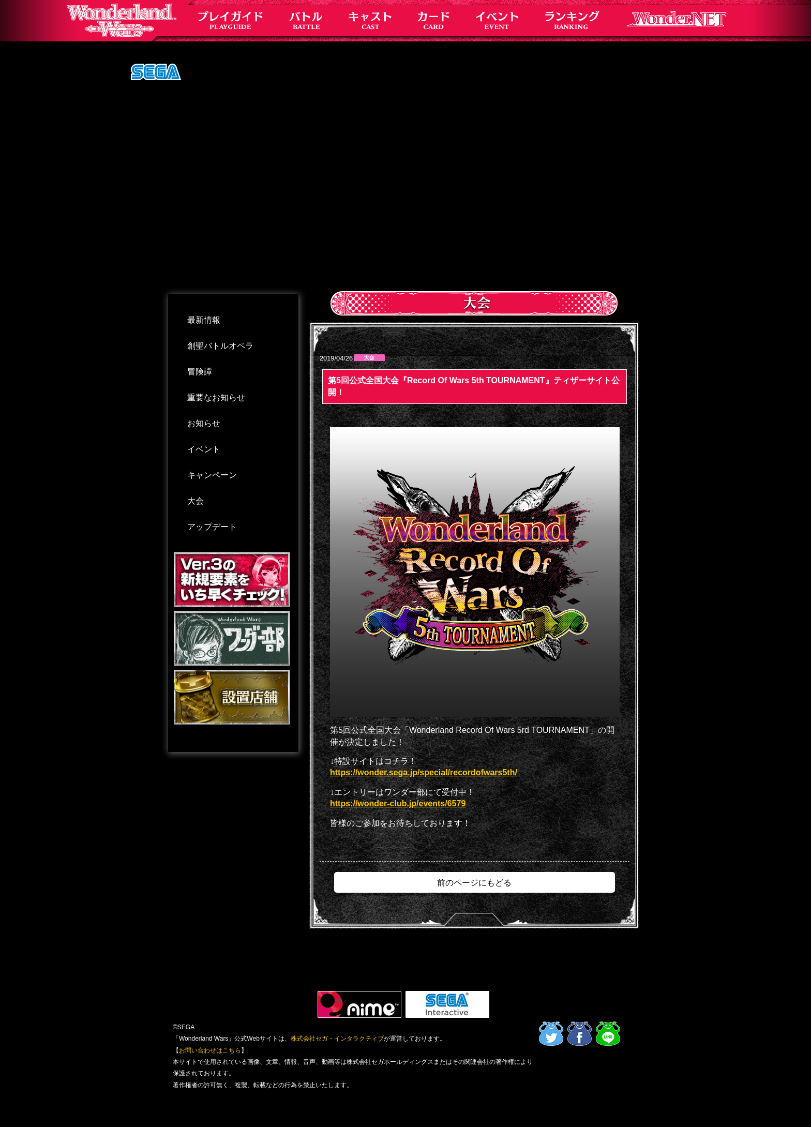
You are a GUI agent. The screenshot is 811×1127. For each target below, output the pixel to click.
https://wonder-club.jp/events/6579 (397, 803)
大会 (195, 501)
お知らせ (203, 423)
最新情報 (203, 319)
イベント (203, 449)
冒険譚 (199, 371)
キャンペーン (212, 475)
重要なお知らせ (216, 397)
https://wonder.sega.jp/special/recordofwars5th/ (423, 772)
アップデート (212, 526)
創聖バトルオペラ (220, 345)
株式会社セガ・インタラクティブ (337, 1038)
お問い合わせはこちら (210, 1050)
